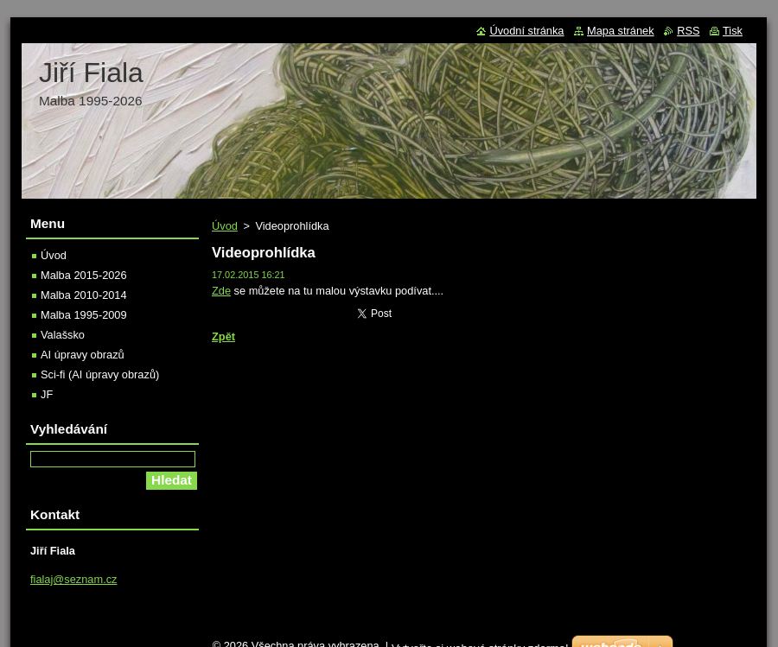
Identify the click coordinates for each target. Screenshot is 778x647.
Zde (221, 290)
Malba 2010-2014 (84, 295)
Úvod (225, 225)
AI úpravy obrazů (82, 354)
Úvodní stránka (526, 30)
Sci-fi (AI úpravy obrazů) (100, 374)
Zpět (223, 336)
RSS (688, 30)
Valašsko (63, 334)
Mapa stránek (620, 30)
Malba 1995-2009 (84, 314)
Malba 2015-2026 (84, 275)
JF (47, 394)
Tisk (733, 30)
